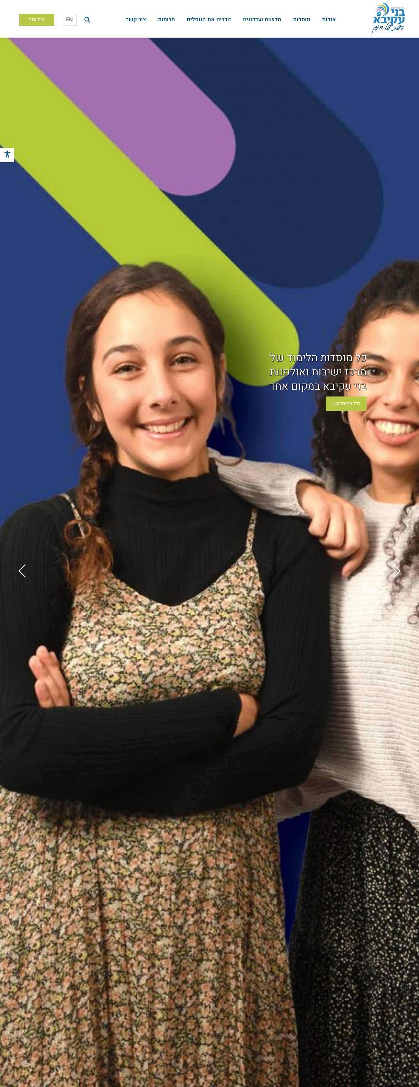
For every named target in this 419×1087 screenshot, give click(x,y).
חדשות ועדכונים (262, 19)
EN (69, 20)
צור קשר (136, 19)
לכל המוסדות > (346, 403)
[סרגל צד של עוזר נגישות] (7, 155)
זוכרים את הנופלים (209, 19)
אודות (329, 19)
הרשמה (36, 20)
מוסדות (301, 19)
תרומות (166, 19)
